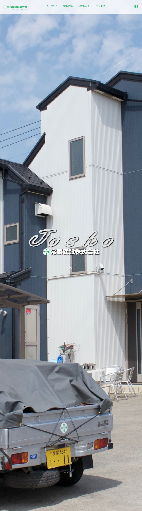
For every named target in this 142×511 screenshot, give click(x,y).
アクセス (101, 6)
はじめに (52, 6)
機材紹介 (84, 6)
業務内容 (68, 6)
